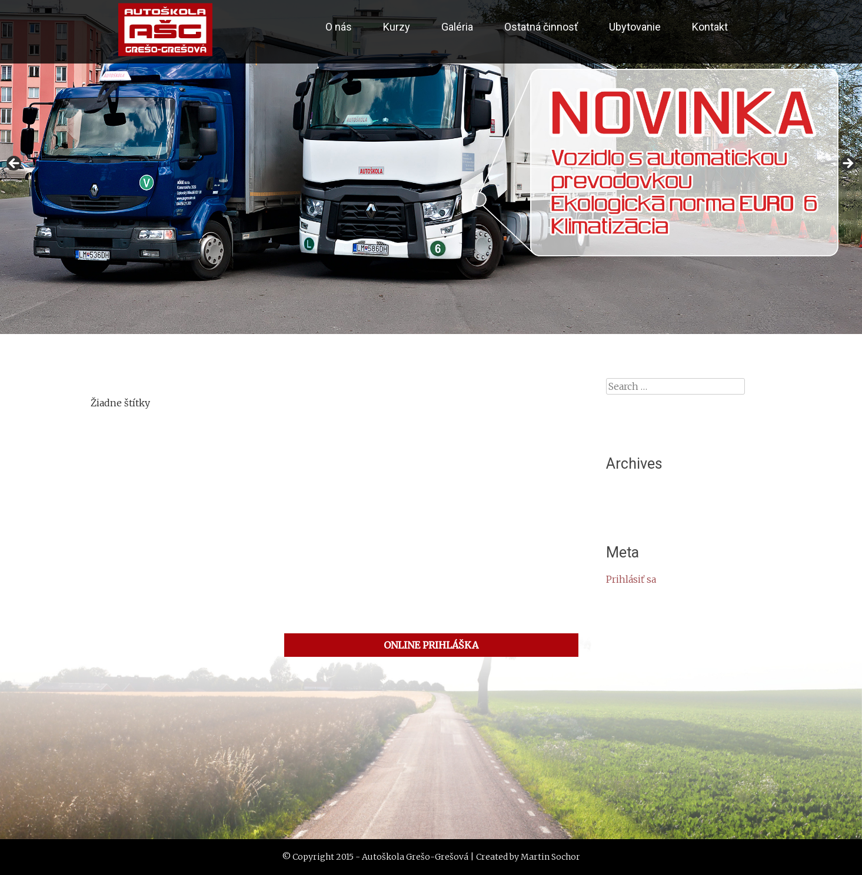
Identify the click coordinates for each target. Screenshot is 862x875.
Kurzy (396, 27)
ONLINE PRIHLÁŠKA (431, 645)
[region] (431, 167)
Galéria (457, 27)
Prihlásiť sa (631, 579)
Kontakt (710, 27)
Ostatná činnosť (541, 27)
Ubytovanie (635, 27)
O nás (338, 27)
